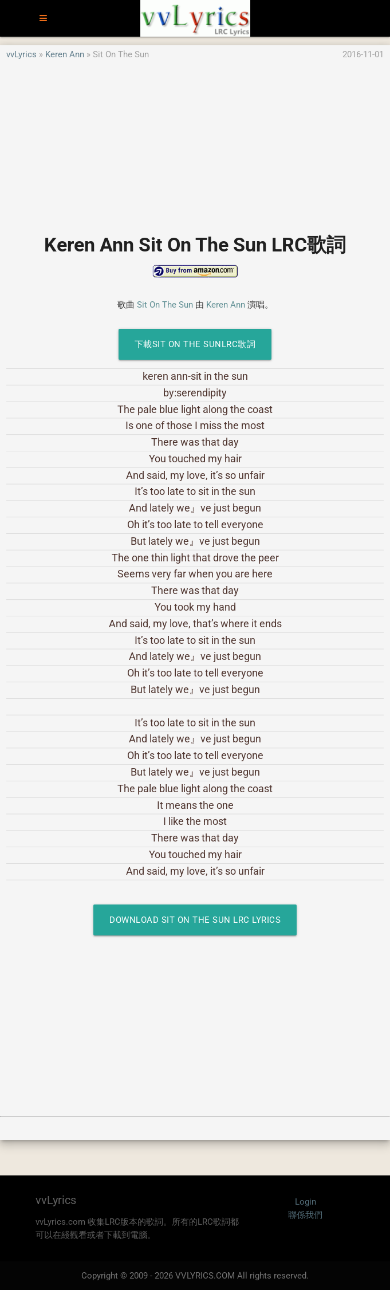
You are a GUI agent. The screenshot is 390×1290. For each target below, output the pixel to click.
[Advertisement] (195, 141)
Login (305, 1202)
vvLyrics (21, 54)
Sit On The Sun (165, 305)
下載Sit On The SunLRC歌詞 (195, 344)
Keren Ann (64, 54)
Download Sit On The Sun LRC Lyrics (195, 920)
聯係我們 (305, 1215)
